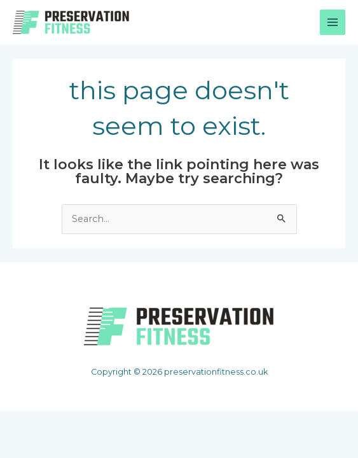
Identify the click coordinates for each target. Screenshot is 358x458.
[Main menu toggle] (332, 22)
